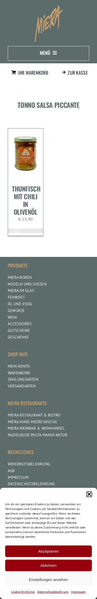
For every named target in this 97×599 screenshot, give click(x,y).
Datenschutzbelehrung (53, 592)
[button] (89, 494)
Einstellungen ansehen (48, 579)
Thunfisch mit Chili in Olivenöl (26, 200)
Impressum (78, 592)
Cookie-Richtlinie (23, 592)
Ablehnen (48, 565)
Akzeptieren (48, 551)
